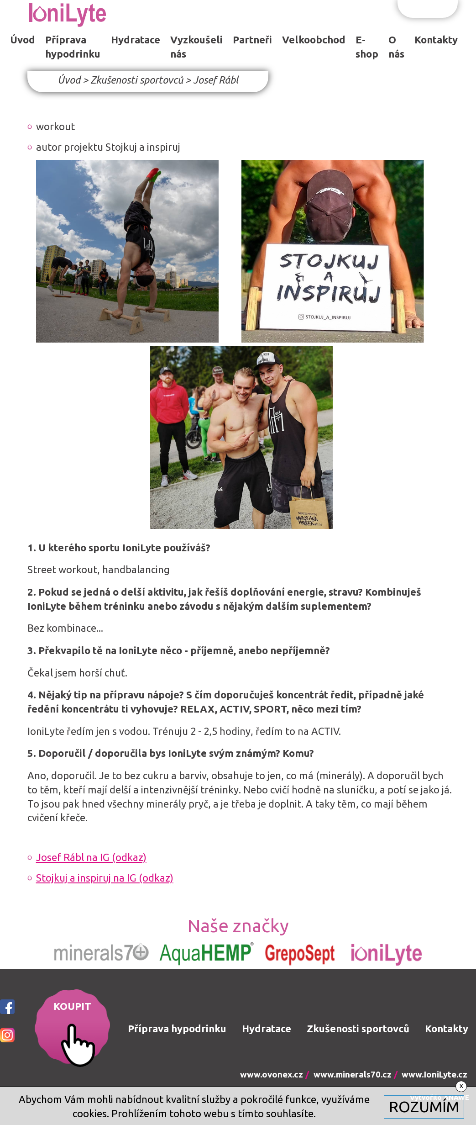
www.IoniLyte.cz (434, 1074)
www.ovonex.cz (271, 1074)
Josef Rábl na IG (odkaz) (91, 857)
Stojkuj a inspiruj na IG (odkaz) (104, 877)
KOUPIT (72, 1006)
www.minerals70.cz (353, 1074)
